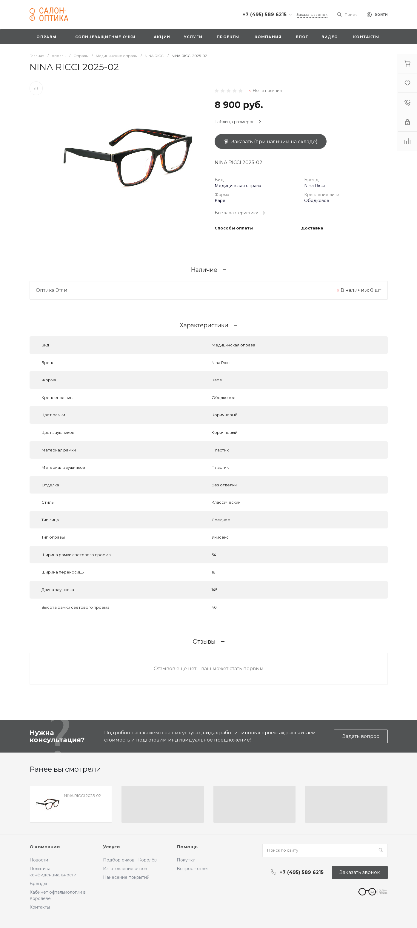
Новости (39, 860)
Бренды (38, 883)
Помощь (187, 847)
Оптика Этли (51, 290)
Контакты (40, 907)
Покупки (186, 860)
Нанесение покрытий (126, 877)
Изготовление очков (125, 868)
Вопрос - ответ (193, 868)
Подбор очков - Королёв (130, 860)
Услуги (111, 847)
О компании (45, 847)
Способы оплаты (234, 228)
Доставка (312, 228)
